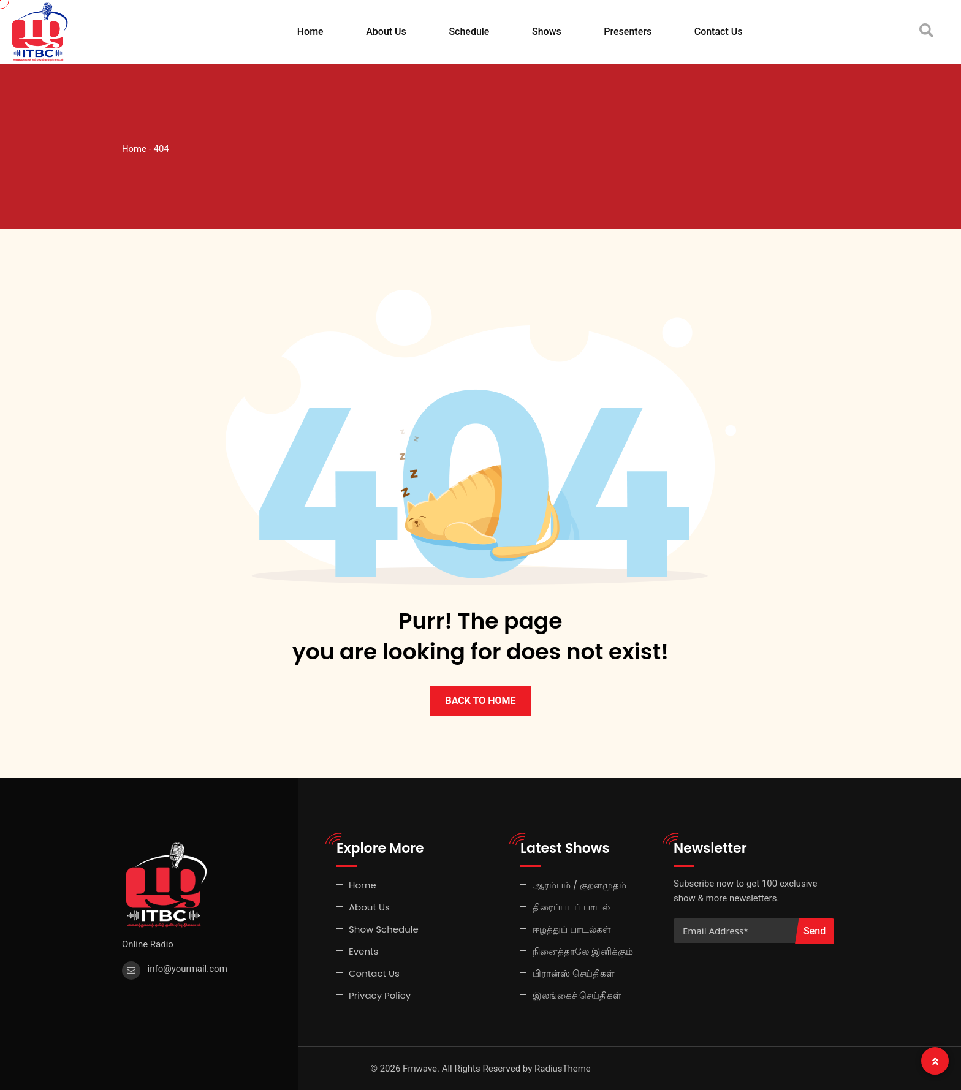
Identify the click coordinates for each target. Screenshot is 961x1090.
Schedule (469, 31)
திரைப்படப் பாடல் (571, 907)
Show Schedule (384, 929)
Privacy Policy (380, 995)
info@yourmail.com (187, 968)
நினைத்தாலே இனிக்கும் (583, 951)
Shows (546, 31)
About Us (386, 31)
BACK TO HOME (480, 700)
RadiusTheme (562, 1068)
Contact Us (718, 31)
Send (814, 931)
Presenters (627, 31)
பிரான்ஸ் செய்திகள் (574, 973)
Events (363, 951)
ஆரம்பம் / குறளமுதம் (579, 885)
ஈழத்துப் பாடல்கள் (572, 929)
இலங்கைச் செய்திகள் (577, 995)
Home (310, 31)
